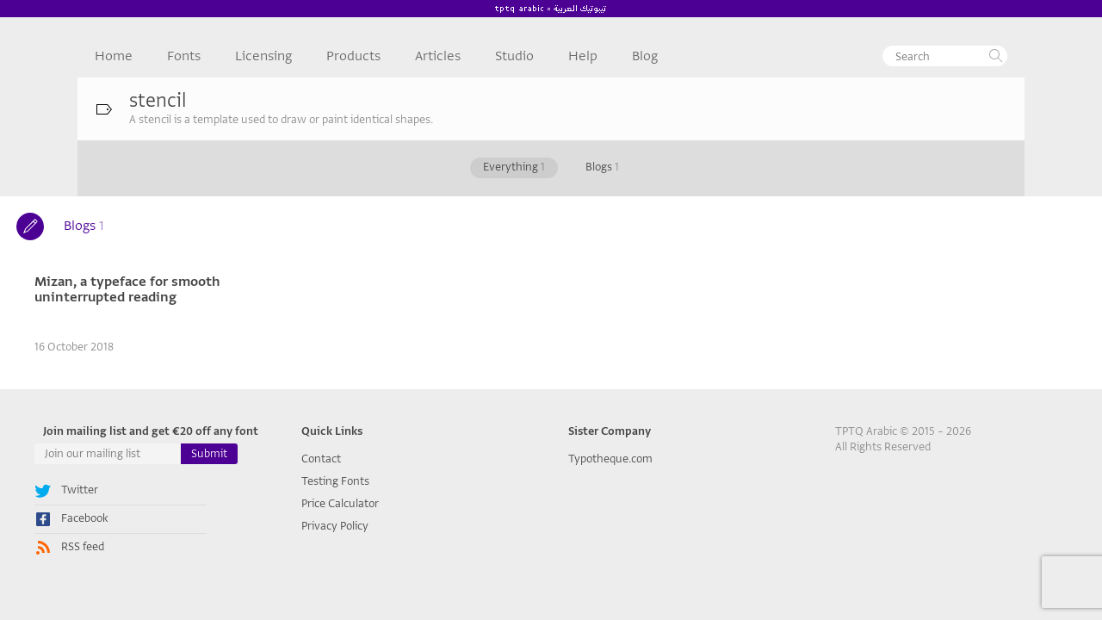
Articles (438, 56)
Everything (514, 166)
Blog (645, 56)
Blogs (602, 166)
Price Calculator (340, 503)
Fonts (184, 56)
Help (582, 56)
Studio (514, 56)
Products (353, 56)
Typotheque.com (610, 458)
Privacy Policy (334, 525)
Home (114, 56)
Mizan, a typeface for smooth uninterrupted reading (127, 289)
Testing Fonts (335, 481)
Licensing (263, 56)
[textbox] (944, 56)
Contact (321, 458)
